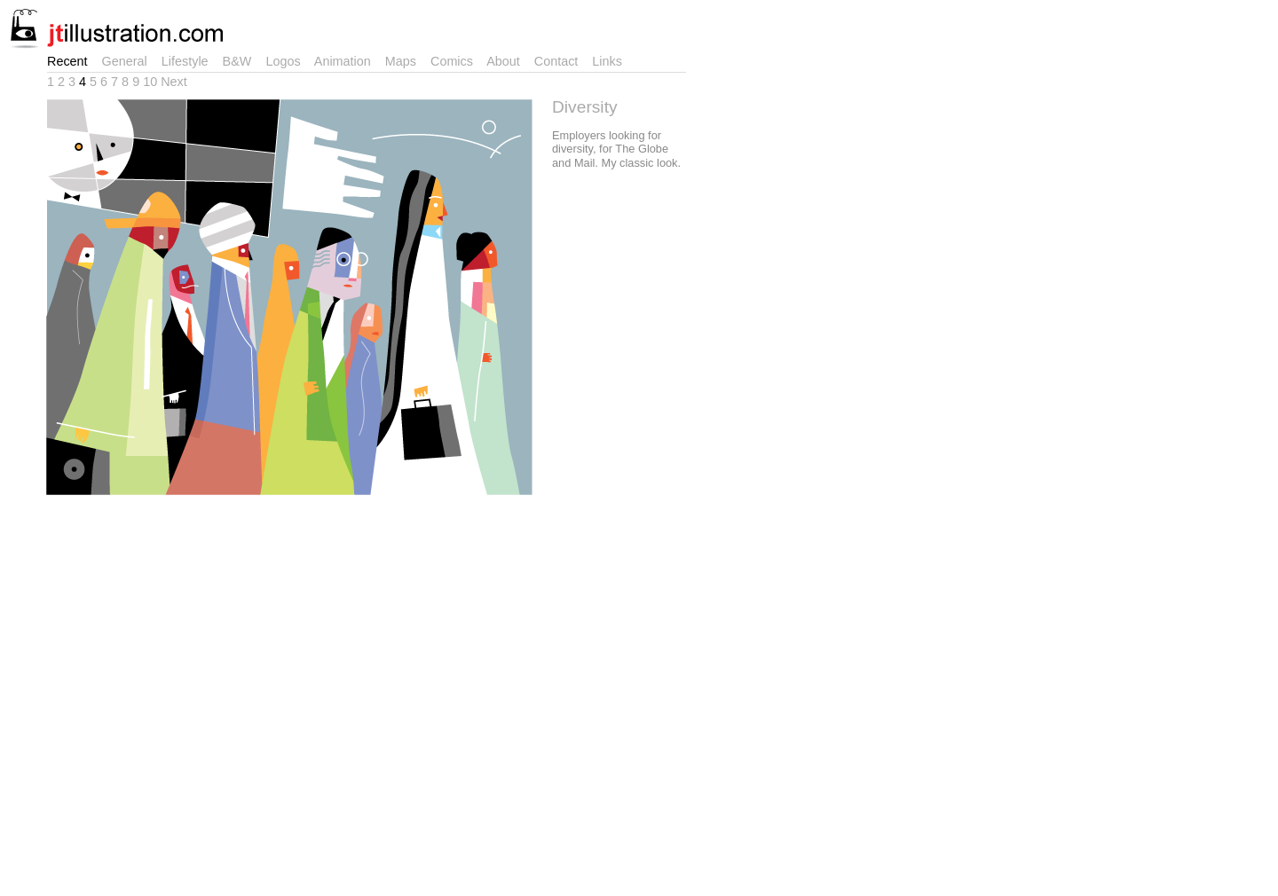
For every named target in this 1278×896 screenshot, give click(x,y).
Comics (455, 61)
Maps (404, 61)
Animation (346, 61)
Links (610, 61)
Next (174, 82)
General (128, 61)
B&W (241, 61)
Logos (286, 61)
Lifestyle (189, 61)
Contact (560, 61)
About (506, 61)
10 (152, 82)
